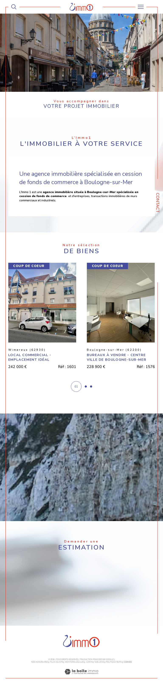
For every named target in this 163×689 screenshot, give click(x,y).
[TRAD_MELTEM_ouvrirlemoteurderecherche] (14, 7)
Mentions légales (74, 662)
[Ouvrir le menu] (141, 7)
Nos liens (99, 662)
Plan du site (56, 662)
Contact (157, 203)
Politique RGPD (114, 662)
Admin (89, 662)
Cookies (128, 662)
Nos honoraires (39, 662)
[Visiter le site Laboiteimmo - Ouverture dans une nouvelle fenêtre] (81, 676)
